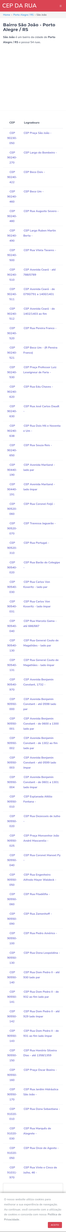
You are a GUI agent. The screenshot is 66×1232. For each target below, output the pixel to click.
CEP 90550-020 (12, 821)
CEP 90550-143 (12, 1036)
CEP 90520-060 (12, 509)
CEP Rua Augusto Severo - (41, 211)
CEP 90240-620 (12, 392)
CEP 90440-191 (12, 489)
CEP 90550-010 (12, 802)
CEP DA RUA (19, 5)
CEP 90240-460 (12, 197)
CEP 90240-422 (12, 177)
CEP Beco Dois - (34, 172)
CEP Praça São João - (38, 133)
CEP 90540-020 (12, 568)
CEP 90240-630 (12, 411)
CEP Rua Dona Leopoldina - (42, 953)
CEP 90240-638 (12, 431)
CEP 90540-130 (12, 646)
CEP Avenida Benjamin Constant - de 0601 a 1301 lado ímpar (41, 782)
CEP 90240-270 (12, 158)
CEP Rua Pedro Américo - (40, 933)
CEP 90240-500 (12, 255)
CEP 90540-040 (12, 626)
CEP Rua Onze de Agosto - (41, 1148)
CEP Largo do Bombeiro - (40, 153)
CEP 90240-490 (12, 236)
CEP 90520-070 (12, 528)
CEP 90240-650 (12, 450)
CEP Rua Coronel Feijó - (39, 504)
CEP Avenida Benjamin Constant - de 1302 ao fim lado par (40, 743)
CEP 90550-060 (12, 899)
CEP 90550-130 (12, 958)
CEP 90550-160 (12, 1075)
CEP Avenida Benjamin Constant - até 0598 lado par (39, 704)
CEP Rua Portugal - (36, 543)
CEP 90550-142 (12, 1016)
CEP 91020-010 (12, 1114)
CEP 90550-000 (12, 704)
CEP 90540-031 (12, 607)
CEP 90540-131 (12, 665)
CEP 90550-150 (12, 1056)
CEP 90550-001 (12, 724)
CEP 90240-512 (12, 314)
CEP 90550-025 (12, 841)
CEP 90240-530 (12, 372)
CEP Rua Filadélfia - (37, 894)
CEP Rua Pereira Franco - (40, 328)
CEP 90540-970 (12, 685)
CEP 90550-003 (12, 763)
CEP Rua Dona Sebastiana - (42, 1109)
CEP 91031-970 (12, 1173)
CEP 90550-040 (12, 860)
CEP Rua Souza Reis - (38, 445)
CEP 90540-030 (12, 587)
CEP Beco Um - (34, 191)
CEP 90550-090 (12, 919)
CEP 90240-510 (12, 275)
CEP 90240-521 (12, 353)
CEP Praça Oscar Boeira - (40, 1070)
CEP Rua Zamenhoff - (38, 914)
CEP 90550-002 (12, 743)
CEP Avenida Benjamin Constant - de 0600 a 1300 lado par (41, 724)
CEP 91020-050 (12, 1153)
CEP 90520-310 (12, 548)
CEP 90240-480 (12, 216)
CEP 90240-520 (12, 333)
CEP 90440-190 (12, 470)
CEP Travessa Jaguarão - (40, 523)
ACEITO (55, 1225)
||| (61, 6)
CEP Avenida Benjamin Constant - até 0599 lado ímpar (39, 763)
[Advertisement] (33, 77)
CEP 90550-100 (12, 938)
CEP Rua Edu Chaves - (38, 387)
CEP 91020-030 (12, 1134)
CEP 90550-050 (12, 880)
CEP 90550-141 (12, 997)
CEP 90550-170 (12, 1094)
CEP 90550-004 (12, 782)
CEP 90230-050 (12, 138)
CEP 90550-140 (12, 977)
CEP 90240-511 (12, 294)
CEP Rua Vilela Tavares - (40, 250)
